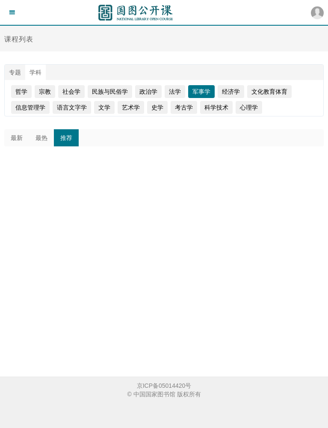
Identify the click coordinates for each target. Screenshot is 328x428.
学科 (35, 72)
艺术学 (131, 107)
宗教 (45, 91)
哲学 (21, 91)
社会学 (71, 91)
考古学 (184, 107)
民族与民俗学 (110, 91)
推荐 (66, 137)
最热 (41, 137)
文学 (104, 107)
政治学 (148, 91)
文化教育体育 (269, 91)
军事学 (201, 91)
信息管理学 (30, 107)
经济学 (231, 91)
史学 (157, 107)
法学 (175, 91)
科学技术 (216, 107)
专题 (15, 72)
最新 (17, 137)
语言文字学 (72, 107)
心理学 (249, 107)
